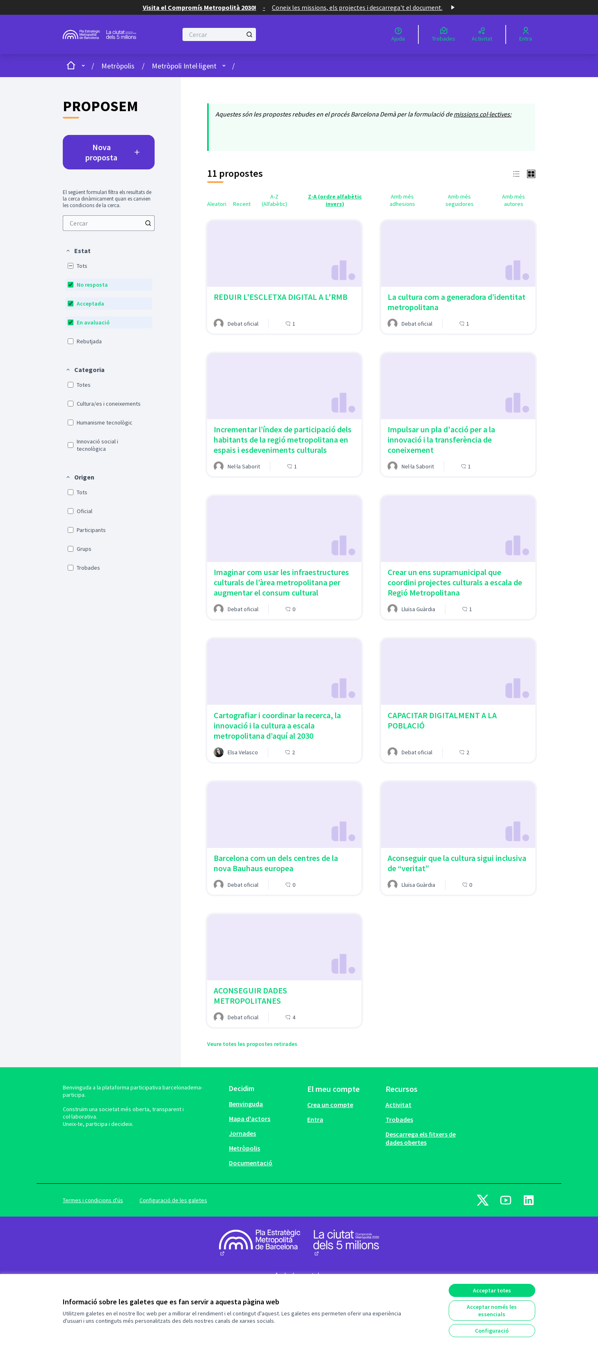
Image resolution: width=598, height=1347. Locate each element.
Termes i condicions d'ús (93, 1200)
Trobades (399, 1119)
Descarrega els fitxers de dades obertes (421, 1138)
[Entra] (525, 34)
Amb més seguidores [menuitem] (459, 200)
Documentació (250, 1163)
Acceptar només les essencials (492, 1310)
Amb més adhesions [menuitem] (402, 200)
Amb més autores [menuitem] (513, 200)
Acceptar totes (492, 1290)
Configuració (492, 1330)
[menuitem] (109, 223)
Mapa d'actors (249, 1118)
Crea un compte (330, 1104)
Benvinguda (246, 1104)
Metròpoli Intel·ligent (184, 66)
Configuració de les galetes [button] (173, 1200)
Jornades (242, 1133)
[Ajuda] (398, 34)
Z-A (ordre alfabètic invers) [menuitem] (335, 200)
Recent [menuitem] (242, 204)
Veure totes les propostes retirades (252, 1044)
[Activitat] (481, 34)
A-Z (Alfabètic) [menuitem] (274, 200)
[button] (78, 250)
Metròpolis (118, 66)
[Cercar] (219, 34)
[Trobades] (444, 34)
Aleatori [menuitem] (216, 204)
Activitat (398, 1104)
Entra (315, 1119)
